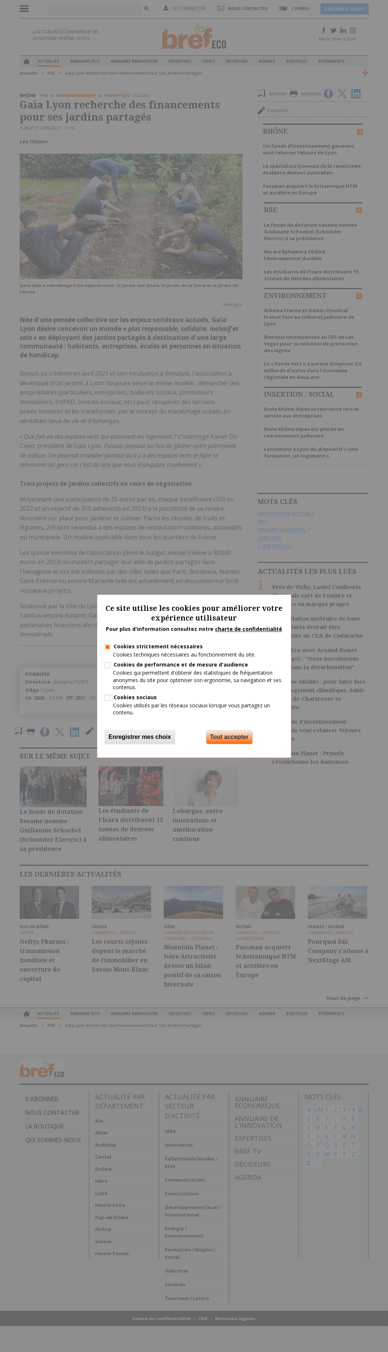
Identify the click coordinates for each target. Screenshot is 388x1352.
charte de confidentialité (248, 629)
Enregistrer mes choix (139, 737)
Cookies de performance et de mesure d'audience (181, 664)
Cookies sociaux (135, 697)
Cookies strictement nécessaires (158, 646)
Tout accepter (229, 737)
